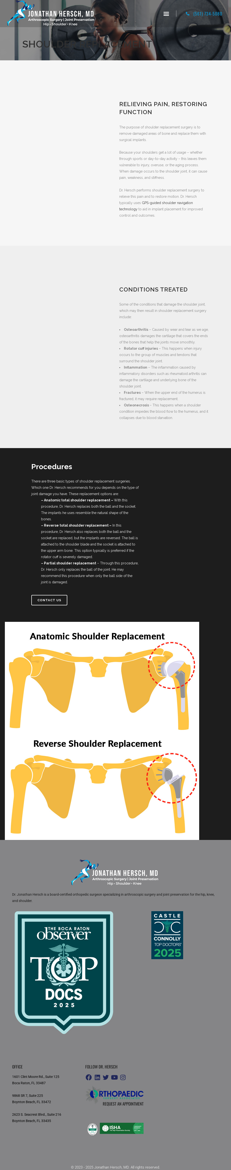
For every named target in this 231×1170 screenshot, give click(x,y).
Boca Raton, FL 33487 (29, 1083)
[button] (166, 13)
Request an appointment (123, 1104)
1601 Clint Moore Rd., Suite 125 (35, 1077)
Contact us (49, 600)
